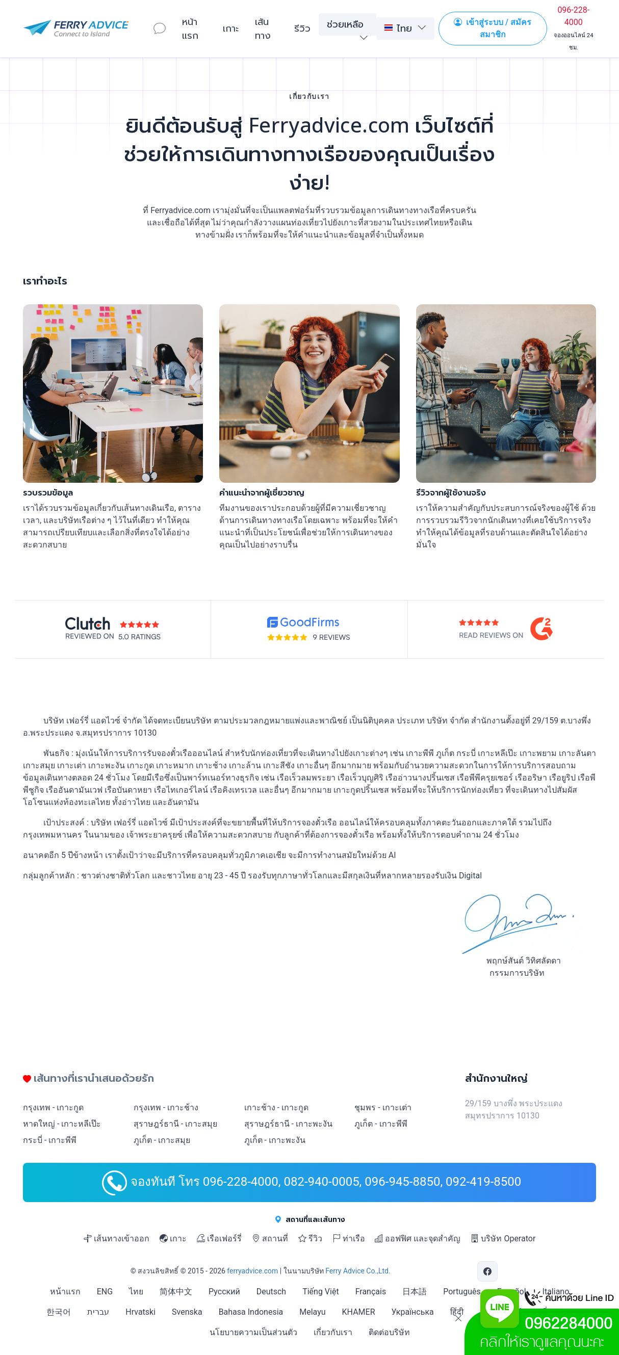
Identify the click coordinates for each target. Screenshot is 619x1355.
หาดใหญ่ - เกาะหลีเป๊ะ (62, 1124)
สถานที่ (270, 1238)
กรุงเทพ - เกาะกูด (53, 1107)
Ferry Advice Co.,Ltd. (357, 1271)
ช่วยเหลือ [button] (345, 24)
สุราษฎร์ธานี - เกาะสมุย (175, 1124)
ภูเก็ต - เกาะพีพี (380, 1124)
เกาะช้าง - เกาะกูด (276, 1107)
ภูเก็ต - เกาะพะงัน (274, 1140)
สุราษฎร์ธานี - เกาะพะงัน (288, 1124)
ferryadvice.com (252, 1271)
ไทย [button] (398, 27)
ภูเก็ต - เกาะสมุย (162, 1140)
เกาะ (231, 28)
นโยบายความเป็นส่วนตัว (253, 1332)
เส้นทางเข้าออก (116, 1238)
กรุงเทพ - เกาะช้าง (166, 1107)
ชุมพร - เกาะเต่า (382, 1107)
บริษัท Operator (503, 1238)
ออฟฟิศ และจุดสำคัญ (417, 1238)
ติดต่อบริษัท (389, 1332)
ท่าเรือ (348, 1238)
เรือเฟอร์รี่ (219, 1238)
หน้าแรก (190, 28)
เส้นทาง (263, 28)
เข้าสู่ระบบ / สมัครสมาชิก (492, 28)
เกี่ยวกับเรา (333, 1332)
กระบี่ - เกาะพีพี (49, 1140)
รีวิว (302, 28)
